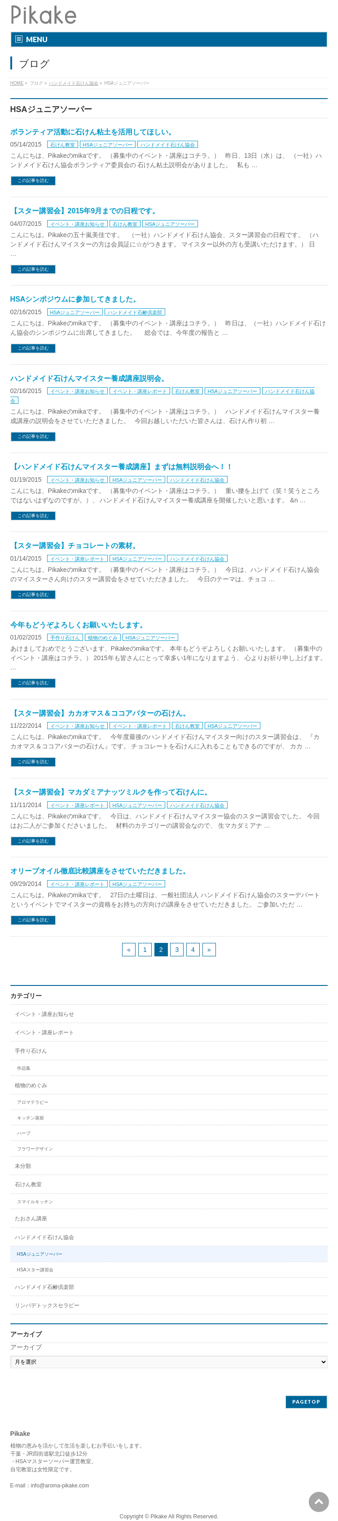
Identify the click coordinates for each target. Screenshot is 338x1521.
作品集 (24, 1068)
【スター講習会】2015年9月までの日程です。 (85, 211)
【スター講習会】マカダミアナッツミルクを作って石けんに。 (110, 792)
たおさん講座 (31, 1218)
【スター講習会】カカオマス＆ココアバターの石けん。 (100, 713)
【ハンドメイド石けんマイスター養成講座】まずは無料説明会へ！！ (121, 467)
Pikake (158, 1516)
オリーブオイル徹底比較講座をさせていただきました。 (100, 871)
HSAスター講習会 (35, 1269)
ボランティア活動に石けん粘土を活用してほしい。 (93, 132)
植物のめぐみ (103, 637)
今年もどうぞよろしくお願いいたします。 (78, 625)
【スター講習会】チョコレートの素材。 (75, 545)
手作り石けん (65, 637)
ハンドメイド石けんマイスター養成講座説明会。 (89, 378)
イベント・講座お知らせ (77, 224)
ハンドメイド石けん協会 (167, 144)
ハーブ (24, 1133)
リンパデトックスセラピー (47, 1305)
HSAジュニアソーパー (108, 144)
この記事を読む (33, 180)
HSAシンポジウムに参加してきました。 (75, 299)
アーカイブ (26, 1347)
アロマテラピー (32, 1102)
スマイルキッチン (35, 1201)
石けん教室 (62, 144)
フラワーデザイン (35, 1148)
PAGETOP (306, 1401)
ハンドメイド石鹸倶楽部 (135, 312)
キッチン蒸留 (30, 1117)
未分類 (23, 1166)
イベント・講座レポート (140, 391)
